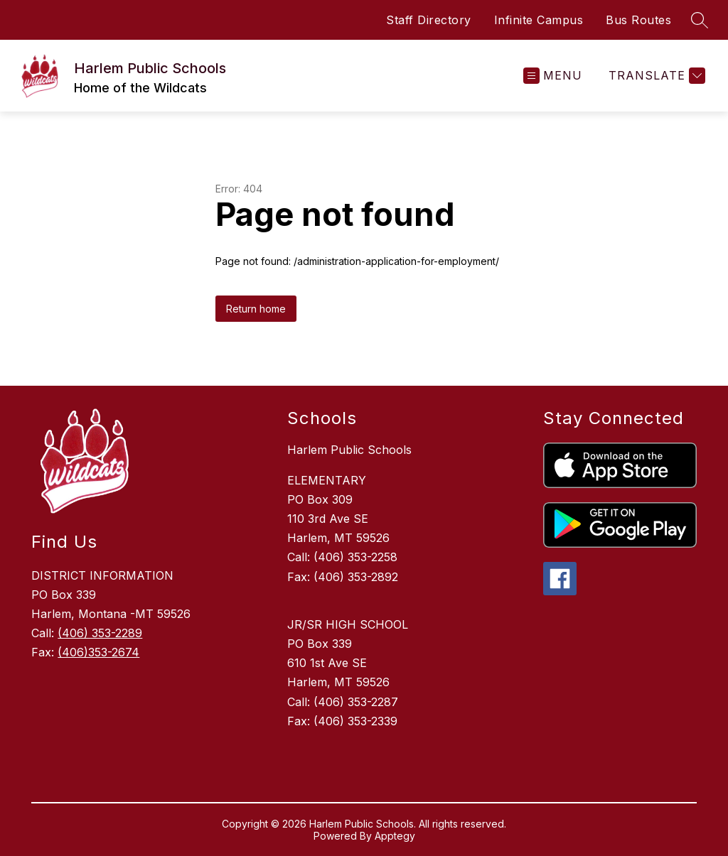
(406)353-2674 (98, 652)
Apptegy (395, 836)
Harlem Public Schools (349, 450)
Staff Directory (428, 20)
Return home (256, 309)
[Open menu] (552, 76)
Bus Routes (638, 20)
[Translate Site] (655, 76)
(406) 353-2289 (100, 633)
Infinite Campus (539, 20)
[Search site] (699, 19)
